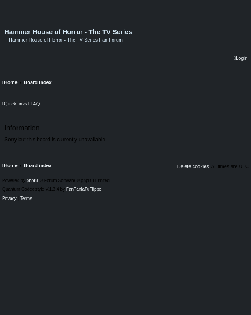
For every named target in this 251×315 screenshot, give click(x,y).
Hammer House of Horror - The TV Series (68, 31)
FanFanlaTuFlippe (84, 189)
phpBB (33, 180)
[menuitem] (240, 58)
